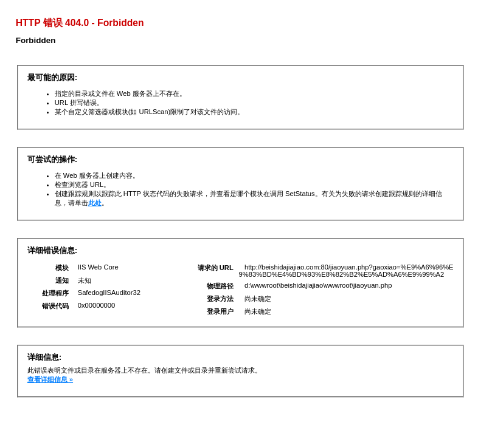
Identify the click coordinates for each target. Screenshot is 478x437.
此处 (95, 202)
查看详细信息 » (50, 379)
